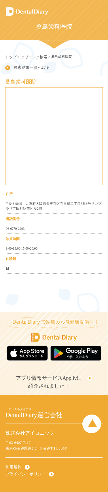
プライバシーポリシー (24, 471)
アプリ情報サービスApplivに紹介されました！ (49, 380)
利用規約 (12, 464)
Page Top (93, 420)
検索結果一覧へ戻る (30, 67)
